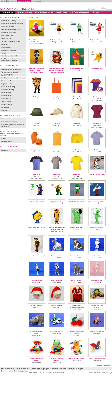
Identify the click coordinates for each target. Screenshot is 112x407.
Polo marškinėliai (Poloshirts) (11, 29)
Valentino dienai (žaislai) (9, 72)
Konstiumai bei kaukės (58, 369)
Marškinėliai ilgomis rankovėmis (12, 23)
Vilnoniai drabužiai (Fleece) (10, 41)
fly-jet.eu (13, 1)
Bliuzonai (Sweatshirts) (9, 32)
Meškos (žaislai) (6, 104)
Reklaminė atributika (22, 369)
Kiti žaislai (4, 110)
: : (96, 98)
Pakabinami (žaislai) (8, 87)
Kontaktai (96, 12)
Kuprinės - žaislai (7, 84)
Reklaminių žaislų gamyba (44, 12)
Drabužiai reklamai (7, 369)
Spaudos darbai (61, 12)
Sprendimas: (107, 372)
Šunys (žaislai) (6, 101)
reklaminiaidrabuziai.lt (24, 1)
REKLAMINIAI (17, 8)
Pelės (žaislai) (6, 93)
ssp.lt (8, 1)
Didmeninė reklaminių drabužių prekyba (14, 371)
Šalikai (3, 53)
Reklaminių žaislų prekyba (40, 369)
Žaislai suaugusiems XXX (9, 78)
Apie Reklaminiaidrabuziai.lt (80, 12)
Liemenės (4, 44)
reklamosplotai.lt (36, 1)
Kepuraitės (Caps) (7, 35)
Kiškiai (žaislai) (6, 95)
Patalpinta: (94, 372)
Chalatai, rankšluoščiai (9, 56)
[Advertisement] (56, 390)
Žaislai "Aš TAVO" (7, 75)
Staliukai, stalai (6, 142)
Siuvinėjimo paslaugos (24, 12)
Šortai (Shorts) (6, 38)
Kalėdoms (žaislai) (7, 90)
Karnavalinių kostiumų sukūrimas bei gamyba (12, 125)
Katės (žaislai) (6, 98)
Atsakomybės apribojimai (58, 372)
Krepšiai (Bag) (6, 47)
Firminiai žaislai (6, 81)
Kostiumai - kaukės (7, 119)
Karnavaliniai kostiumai (9, 122)
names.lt (3, 1)
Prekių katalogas (7, 12)
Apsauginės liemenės (8, 50)
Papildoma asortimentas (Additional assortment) (9, 59)
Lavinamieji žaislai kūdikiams (11, 69)
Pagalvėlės (5, 107)
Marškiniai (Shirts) (7, 26)
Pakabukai (4, 150)
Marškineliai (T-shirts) (8, 21)
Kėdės (3, 139)
